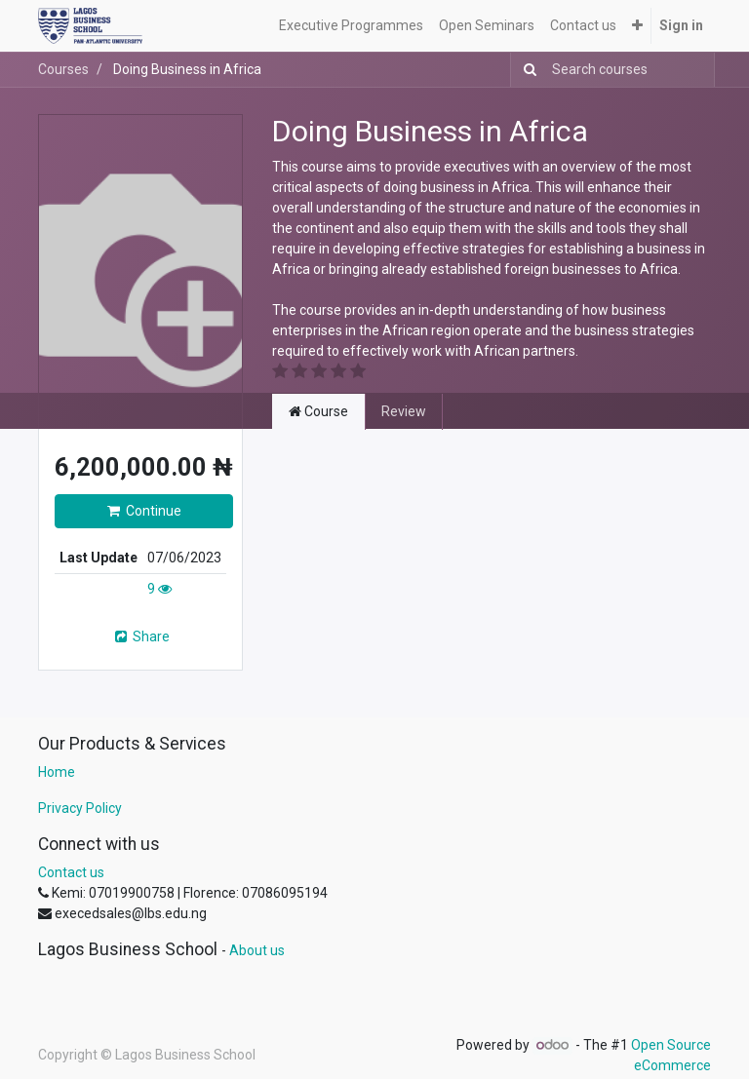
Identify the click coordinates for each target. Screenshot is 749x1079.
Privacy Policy (80, 808)
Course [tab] (318, 411)
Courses (63, 69)
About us (257, 950)
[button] (637, 26)
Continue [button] (144, 511)
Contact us (71, 872)
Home (56, 772)
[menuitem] (351, 26)
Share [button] (141, 636)
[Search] (526, 70)
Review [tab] (403, 411)
